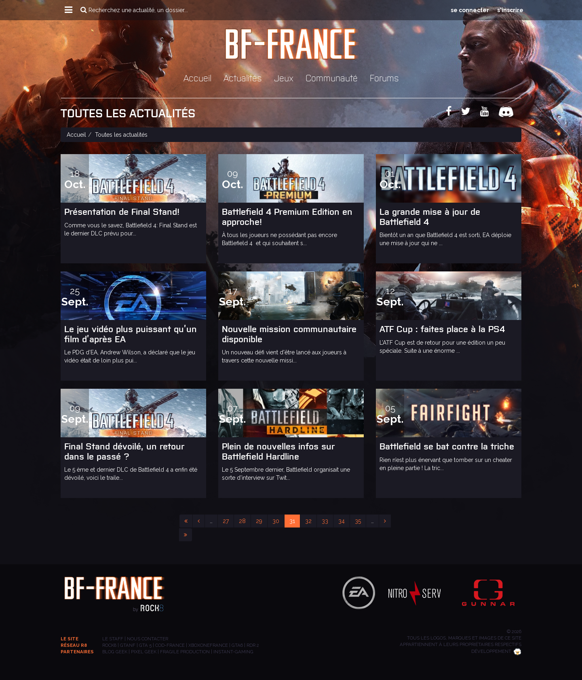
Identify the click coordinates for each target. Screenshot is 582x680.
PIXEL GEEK (143, 652)
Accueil (197, 77)
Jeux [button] (283, 77)
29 (259, 521)
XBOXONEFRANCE (208, 645)
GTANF (127, 645)
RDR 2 (253, 645)
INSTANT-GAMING (233, 652)
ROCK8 (109, 645)
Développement (496, 651)
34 (341, 521)
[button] (68, 10)
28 (242, 521)
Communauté (332, 77)
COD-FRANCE (170, 645)
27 (226, 521)
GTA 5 (145, 645)
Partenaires (77, 652)
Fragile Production (185, 652)
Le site (69, 639)
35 (358, 521)
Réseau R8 (74, 645)
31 (292, 521)
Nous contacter (147, 639)
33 (325, 521)
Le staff (112, 639)
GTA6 (237, 645)
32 (308, 521)
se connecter (470, 10)
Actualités (243, 77)
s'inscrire (510, 10)
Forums (384, 77)
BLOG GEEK (114, 652)
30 (275, 521)
